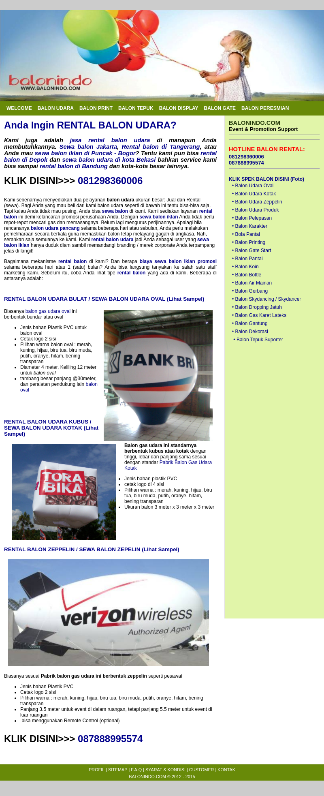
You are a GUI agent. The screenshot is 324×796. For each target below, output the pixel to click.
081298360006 (110, 180)
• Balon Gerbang (250, 291)
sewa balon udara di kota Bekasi (109, 159)
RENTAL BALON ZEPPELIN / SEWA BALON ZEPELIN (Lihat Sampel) (91, 549)
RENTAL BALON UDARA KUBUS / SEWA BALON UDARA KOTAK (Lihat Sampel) (51, 428)
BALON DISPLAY (178, 108)
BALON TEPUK (135, 108)
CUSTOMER (201, 769)
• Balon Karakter (249, 226)
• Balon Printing (248, 242)
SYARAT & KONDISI (165, 769)
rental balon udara (112, 239)
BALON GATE (220, 108)
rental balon (72, 261)
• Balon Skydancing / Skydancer (266, 299)
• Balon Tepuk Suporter (258, 339)
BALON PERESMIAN (265, 108)
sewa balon (115, 211)
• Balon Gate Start (251, 250)
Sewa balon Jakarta (88, 146)
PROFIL (96, 769)
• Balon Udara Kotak (254, 194)
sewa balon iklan (158, 217)
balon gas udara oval (48, 311)
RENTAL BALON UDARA (114, 125)
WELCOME (19, 108)
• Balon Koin (245, 267)
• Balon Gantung (250, 323)
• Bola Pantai (246, 234)
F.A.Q (136, 769)
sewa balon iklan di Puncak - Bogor (85, 153)
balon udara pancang (55, 228)
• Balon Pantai (247, 258)
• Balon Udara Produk (255, 210)
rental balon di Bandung (74, 166)
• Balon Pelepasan (252, 218)
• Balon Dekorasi (250, 331)
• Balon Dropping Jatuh (257, 307)
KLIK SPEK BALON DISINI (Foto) (266, 179)
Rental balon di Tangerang (161, 146)
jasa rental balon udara (110, 140)
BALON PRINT (96, 108)
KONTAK (226, 769)
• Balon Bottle (246, 275)
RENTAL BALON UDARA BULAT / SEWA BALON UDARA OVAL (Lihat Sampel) (104, 299)
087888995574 (110, 738)
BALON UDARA (56, 108)
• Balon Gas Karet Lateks (259, 315)
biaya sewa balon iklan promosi (178, 261)
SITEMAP (117, 769)
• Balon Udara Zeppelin (257, 202)
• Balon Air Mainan (252, 283)
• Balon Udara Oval (252, 185)
